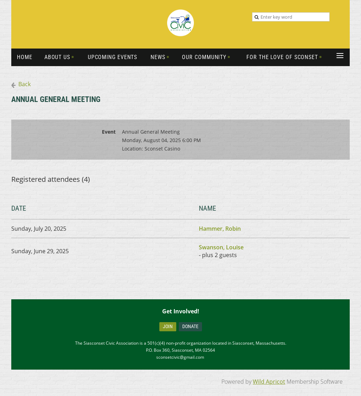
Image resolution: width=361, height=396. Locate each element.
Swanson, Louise (221, 247)
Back (24, 84)
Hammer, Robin (220, 228)
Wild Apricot (269, 381)
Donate (190, 326)
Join (168, 326)
